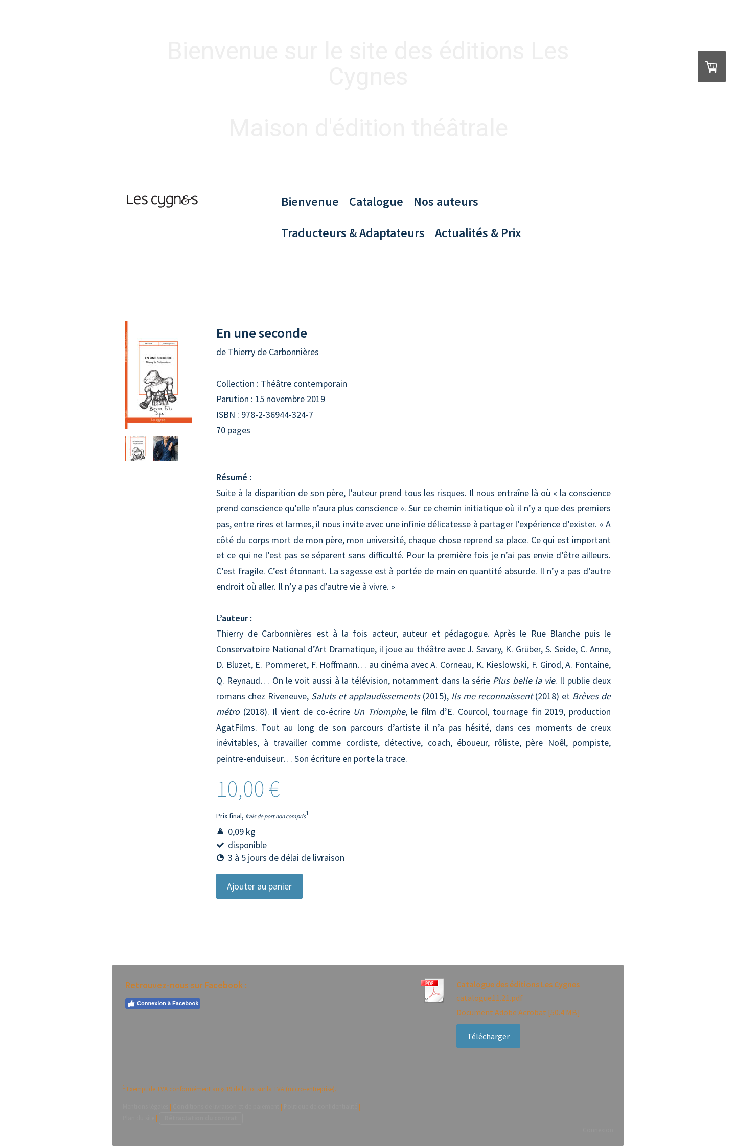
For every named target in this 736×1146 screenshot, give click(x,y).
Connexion (598, 1130)
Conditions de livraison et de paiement (226, 1106)
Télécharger (488, 1036)
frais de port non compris (275, 816)
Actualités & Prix (478, 233)
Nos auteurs (445, 201)
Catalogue (376, 201)
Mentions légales (145, 1106)
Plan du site (138, 1118)
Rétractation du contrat (201, 1118)
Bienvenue (310, 201)
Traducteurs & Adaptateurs (353, 233)
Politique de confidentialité (320, 1106)
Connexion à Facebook (162, 1003)
